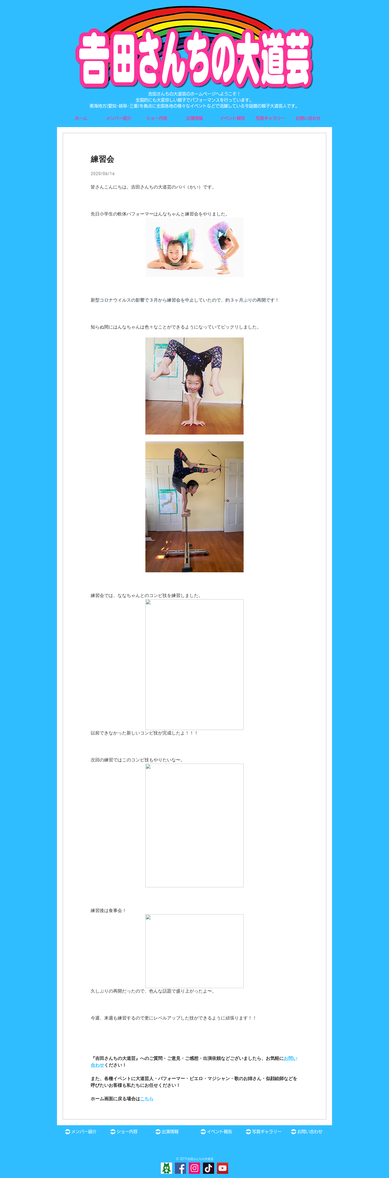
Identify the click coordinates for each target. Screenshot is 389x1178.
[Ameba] (166, 1168)
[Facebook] (180, 1168)
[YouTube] (222, 1168)
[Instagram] (194, 1168)
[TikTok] (208, 1168)
